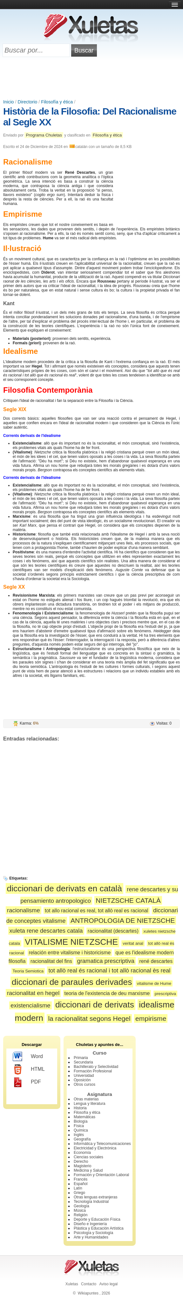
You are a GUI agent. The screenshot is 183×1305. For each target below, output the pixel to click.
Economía (82, 1152)
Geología (81, 1206)
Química (81, 1130)
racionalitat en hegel (33, 993)
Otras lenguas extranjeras (95, 1197)
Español (80, 1184)
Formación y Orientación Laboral (101, 1175)
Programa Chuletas (44, 135)
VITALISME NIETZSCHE (71, 942)
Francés (80, 1179)
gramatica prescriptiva (105, 961)
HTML (29, 1069)
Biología (80, 1121)
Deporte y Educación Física (97, 1219)
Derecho (81, 1161)
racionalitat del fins (51, 961)
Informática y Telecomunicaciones (102, 1143)
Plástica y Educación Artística (99, 1228)
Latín (78, 1188)
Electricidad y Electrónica (95, 1148)
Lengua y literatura (89, 1103)
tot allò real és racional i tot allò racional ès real (109, 970)
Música (80, 1210)
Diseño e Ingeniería (90, 1224)
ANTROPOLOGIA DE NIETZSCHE (123, 920)
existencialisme (30, 1005)
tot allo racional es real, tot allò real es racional (96, 910)
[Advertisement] (91, 79)
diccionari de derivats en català (64, 888)
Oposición (82, 1080)
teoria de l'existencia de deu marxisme (107, 993)
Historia (80, 1108)
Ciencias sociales (88, 1157)
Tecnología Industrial (91, 1201)
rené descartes (156, 961)
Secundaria (83, 1062)
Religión (80, 1215)
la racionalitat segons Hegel (89, 1018)
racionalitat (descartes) (113, 931)
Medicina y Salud (88, 1170)
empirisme (150, 1018)
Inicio (8, 101)
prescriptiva (165, 993)
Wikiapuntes (88, 1293)
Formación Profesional (93, 1071)
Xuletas (71, 1284)
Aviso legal (108, 1284)
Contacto (88, 1284)
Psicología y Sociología (93, 1233)
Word (28, 1057)
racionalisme (23, 910)
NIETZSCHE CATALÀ (128, 900)
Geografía (82, 1139)
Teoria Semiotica (28, 971)
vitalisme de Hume (154, 983)
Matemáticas (84, 1117)
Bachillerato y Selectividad (96, 1066)
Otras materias (86, 1099)
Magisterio (82, 1166)
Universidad (84, 1075)
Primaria (81, 1058)
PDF (27, 1082)
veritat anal (133, 943)
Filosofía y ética (57, 101)
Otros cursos (84, 1084)
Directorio (27, 101)
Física (79, 1126)
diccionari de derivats (94, 1004)
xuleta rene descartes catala (46, 930)
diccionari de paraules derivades (72, 982)
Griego (79, 1192)
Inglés (79, 1135)
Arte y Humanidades (91, 1237)
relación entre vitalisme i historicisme (70, 952)
